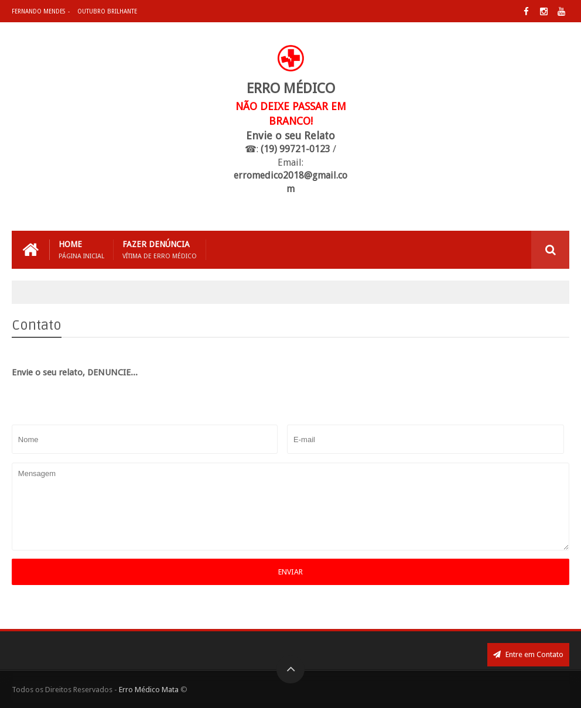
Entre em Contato (528, 654)
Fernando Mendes (38, 11)
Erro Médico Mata (149, 689)
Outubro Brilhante (107, 11)
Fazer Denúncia (159, 250)
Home (81, 250)
